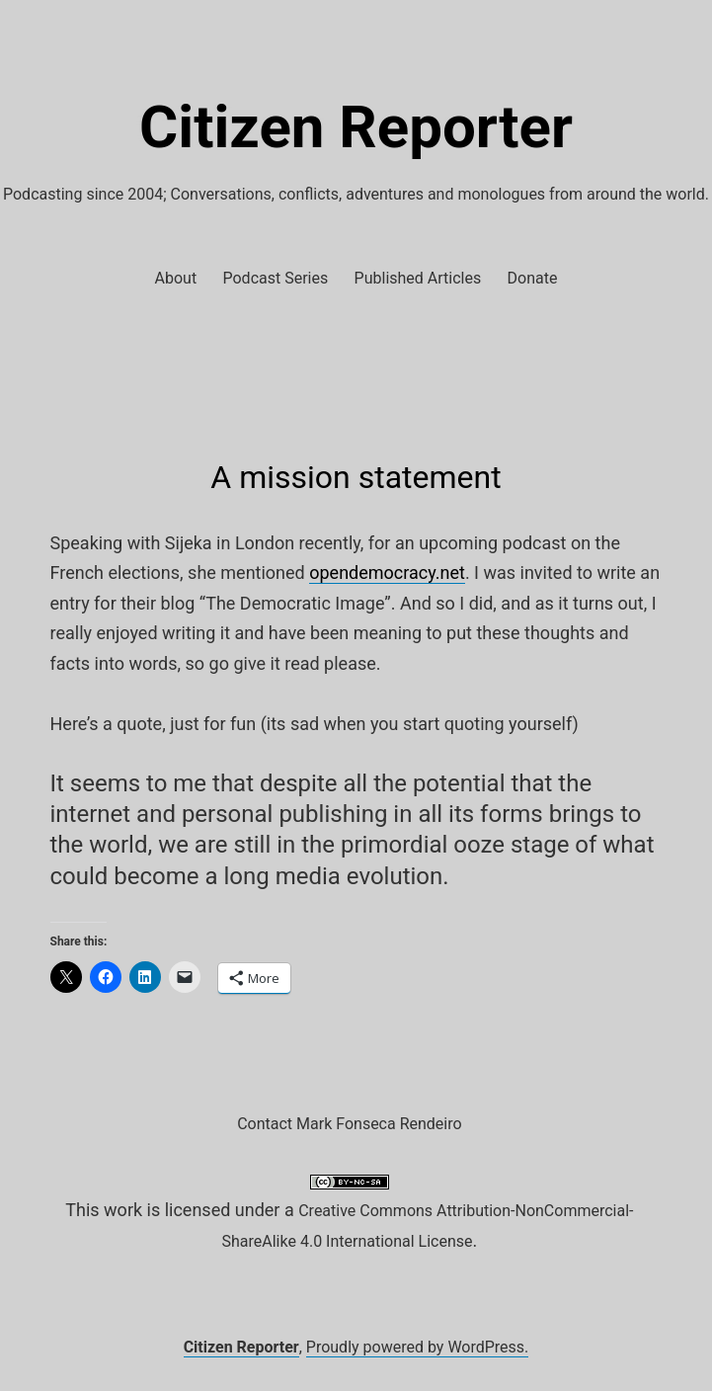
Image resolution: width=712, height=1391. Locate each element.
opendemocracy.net (387, 572)
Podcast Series (276, 278)
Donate (533, 278)
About (176, 278)
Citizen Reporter (356, 127)
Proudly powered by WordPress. (417, 1347)
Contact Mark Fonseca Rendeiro (349, 1123)
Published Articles (418, 278)
